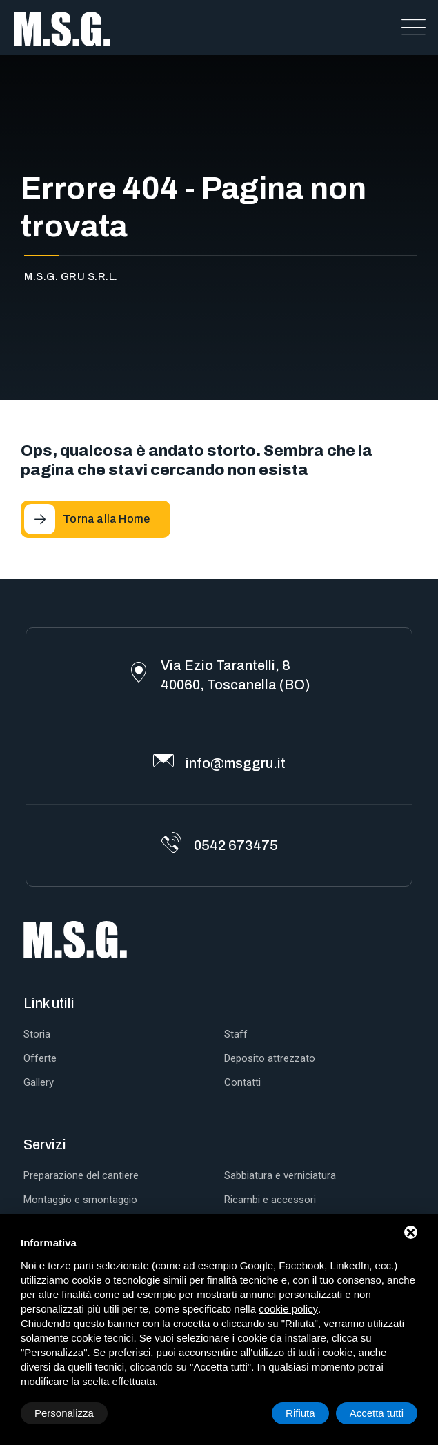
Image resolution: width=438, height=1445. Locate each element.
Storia (36, 1034)
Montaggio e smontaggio (80, 1199)
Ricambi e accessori (270, 1199)
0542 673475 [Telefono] (236, 845)
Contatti (242, 1082)
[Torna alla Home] (95, 519)
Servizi (44, 1144)
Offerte (40, 1058)
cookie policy (288, 1309)
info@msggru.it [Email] (236, 763)
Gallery (38, 1082)
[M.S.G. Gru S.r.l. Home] (62, 28)
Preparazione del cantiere (81, 1175)
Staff (236, 1034)
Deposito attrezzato (269, 1058)
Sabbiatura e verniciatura (280, 1175)
